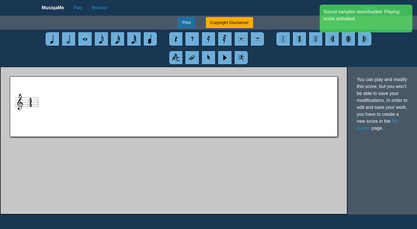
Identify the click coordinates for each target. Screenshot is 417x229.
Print (186, 22)
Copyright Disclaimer (229, 22)
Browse (99, 7)
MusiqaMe (53, 7)
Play (77, 7)
